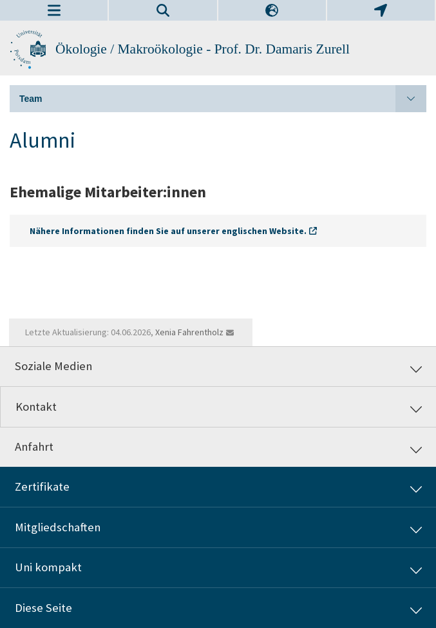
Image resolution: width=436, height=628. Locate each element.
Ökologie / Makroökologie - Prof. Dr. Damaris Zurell (202, 49)
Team (222, 98)
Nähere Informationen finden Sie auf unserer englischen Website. (168, 231)
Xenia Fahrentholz (189, 332)
